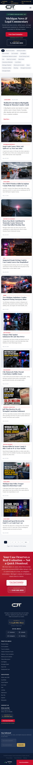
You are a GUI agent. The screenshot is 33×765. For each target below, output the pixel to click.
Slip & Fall (3, 666)
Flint (2, 687)
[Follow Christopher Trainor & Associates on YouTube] (22, 636)
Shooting (16, 68)
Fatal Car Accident (11, 59)
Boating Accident (21, 50)
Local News (18, 62)
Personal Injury (4, 644)
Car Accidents (4, 646)
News (28, 65)
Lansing (3, 690)
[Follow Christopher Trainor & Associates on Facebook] (11, 632)
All (3, 50)
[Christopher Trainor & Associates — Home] (10, 7)
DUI (3, 59)
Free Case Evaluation (8, 720)
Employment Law (5, 669)
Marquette (3, 700)
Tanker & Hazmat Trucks (7, 651)
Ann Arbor (3, 685)
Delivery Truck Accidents (7, 654)
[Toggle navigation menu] (30, 7)
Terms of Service (17, 758)
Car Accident (14, 53)
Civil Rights (23, 53)
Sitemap (25, 758)
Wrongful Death (6, 70)
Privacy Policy (9, 758)
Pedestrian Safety (6, 68)
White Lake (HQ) (5, 677)
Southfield (3, 680)
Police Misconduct (5, 659)
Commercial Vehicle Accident (9, 56)
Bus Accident (5, 53)
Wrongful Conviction (26, 68)
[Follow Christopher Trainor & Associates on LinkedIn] (22, 632)
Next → (26, 542)
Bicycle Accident (10, 50)
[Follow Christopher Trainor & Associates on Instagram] (11, 636)
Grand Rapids (4, 682)
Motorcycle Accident (19, 65)
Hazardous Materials (7, 62)
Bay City (3, 695)
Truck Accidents (5, 649)
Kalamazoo (4, 692)
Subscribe (21, 745)
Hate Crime (21, 59)
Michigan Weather (6, 65)
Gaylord (3, 697)
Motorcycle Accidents (6, 656)
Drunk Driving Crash (24, 56)
